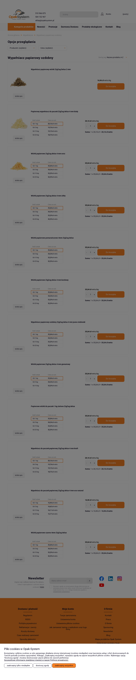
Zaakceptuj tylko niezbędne (18, 665)
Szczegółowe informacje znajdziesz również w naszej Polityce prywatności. (36, 660)
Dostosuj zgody (42, 665)
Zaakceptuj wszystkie (64, 665)
